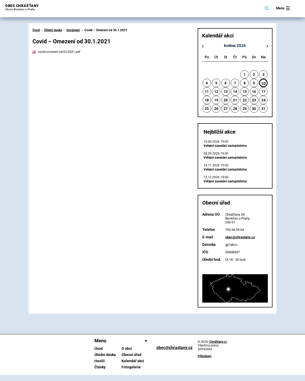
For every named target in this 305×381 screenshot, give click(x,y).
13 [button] (225, 92)
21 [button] (235, 100)
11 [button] (207, 92)
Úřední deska (53, 30)
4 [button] (207, 83)
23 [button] (254, 100)
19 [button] (216, 100)
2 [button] (254, 74)
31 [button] (263, 109)
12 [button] (216, 92)
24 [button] (263, 100)
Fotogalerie (131, 367)
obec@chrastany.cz (240, 237)
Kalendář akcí (133, 361)
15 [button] (245, 92)
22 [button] (245, 100)
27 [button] (225, 109)
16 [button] (254, 92)
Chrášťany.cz (218, 342)
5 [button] (216, 83)
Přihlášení (204, 356)
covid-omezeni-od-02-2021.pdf (56, 52)
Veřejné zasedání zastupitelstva (225, 146)
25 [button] (207, 109)
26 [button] (216, 109)
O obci (127, 348)
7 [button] (235, 83)
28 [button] (235, 109)
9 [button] (254, 83)
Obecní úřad (131, 355)
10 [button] (263, 84)
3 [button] (263, 74)
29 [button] (245, 109)
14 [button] (235, 92)
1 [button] (245, 74)
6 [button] (225, 83)
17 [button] (263, 92)
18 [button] (207, 100)
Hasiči (99, 361)
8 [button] (245, 83)
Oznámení (73, 30)
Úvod (36, 30)
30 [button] (254, 109)
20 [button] (225, 100)
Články (100, 367)
